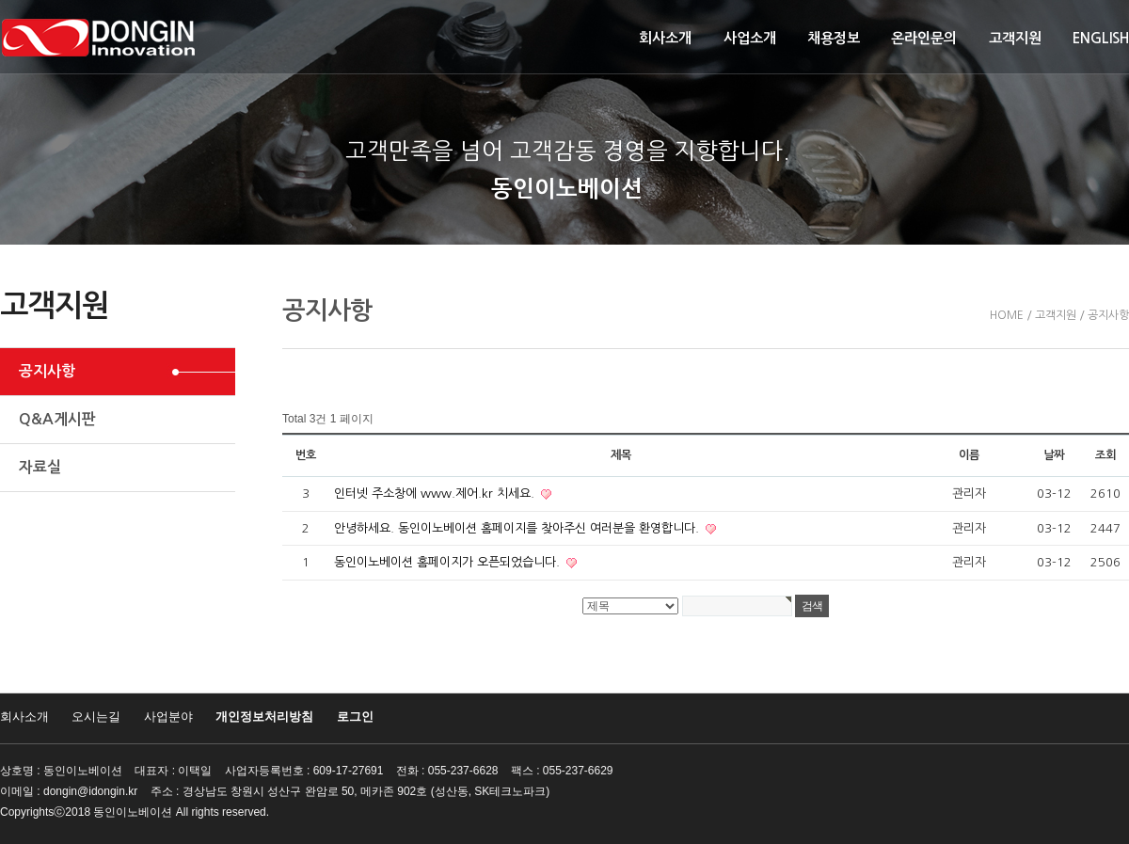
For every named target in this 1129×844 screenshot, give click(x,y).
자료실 (40, 467)
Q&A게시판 (57, 419)
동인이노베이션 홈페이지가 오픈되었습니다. (449, 562)
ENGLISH (1101, 38)
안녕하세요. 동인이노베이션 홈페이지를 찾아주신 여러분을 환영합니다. (518, 528)
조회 (1105, 455)
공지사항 (47, 371)
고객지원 (1015, 38)
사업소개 (750, 38)
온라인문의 (924, 38)
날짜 (1053, 455)
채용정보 (833, 38)
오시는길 (96, 716)
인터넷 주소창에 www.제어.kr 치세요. (436, 493)
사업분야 (168, 716)
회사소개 (665, 38)
